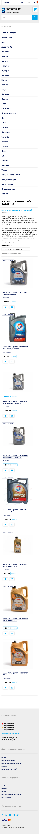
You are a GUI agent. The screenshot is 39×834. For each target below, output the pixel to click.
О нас (3, 785)
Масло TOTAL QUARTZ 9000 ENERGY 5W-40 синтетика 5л (15, 674)
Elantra (4, 146)
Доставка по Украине (8, 760)
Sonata (4, 160)
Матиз (4, 61)
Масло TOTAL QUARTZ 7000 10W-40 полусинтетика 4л (15, 293)
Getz (3, 151)
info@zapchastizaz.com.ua (10, 734)
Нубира (5, 70)
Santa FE (5, 165)
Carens (4, 127)
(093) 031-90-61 (9, 728)
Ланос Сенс (6, 37)
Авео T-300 (6, 47)
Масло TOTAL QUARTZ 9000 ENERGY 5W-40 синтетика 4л (15, 619)
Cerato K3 (5, 108)
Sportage (5, 132)
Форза (4, 99)
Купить (14, 302)
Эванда (4, 84)
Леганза (5, 75)
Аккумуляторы (8, 179)
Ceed (3, 103)
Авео (3, 42)
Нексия (4, 56)
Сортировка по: (7, 245)
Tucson (4, 170)
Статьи (3, 791)
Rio (3, 118)
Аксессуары (7, 184)
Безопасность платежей (9, 769)
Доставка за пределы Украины (11, 763)
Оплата (3, 757)
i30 (2, 156)
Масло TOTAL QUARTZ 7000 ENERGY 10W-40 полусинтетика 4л (15, 402)
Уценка (4, 193)
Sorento (5, 137)
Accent (4, 141)
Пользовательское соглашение (11, 794)
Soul (3, 122)
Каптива (5, 94)
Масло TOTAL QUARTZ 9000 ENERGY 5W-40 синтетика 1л (15, 565)
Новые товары (6, 797)
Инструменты (8, 189)
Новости (4, 788)
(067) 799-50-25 (9, 726)
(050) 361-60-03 (9, 724)
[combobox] (15, 249)
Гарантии (4, 766)
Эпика (4, 80)
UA (22, 2)
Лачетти (5, 51)
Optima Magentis (9, 113)
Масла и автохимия (10, 174)
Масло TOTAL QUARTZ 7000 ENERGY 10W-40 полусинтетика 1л (15, 348)
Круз (3, 89)
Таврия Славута (8, 32)
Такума (5, 66)
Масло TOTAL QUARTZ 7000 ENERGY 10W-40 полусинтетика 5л (15, 456)
